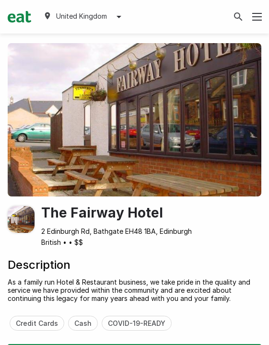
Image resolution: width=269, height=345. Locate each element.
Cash (83, 323)
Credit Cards (37, 323)
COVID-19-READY (136, 323)
